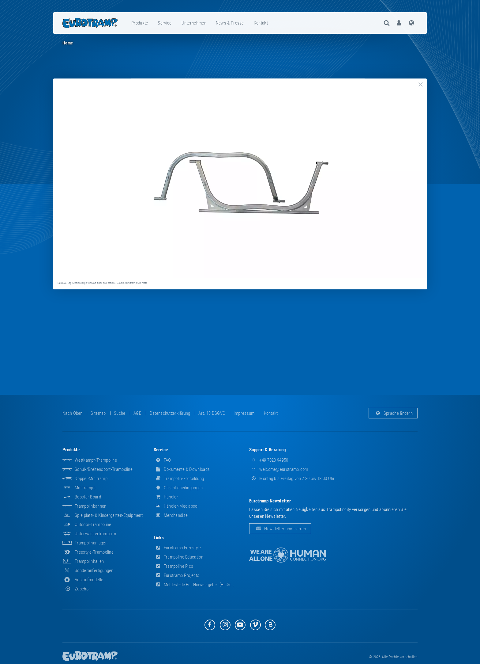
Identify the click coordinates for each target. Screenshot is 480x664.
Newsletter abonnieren (280, 529)
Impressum (244, 413)
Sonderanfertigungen (94, 570)
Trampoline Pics (173, 566)
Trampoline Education (178, 557)
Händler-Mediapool (176, 506)
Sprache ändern (393, 413)
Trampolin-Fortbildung (179, 478)
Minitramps (85, 487)
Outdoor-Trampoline (93, 524)
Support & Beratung (267, 449)
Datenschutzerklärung (170, 413)
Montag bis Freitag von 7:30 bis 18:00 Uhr (292, 478)
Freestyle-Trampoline (94, 552)
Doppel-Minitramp (91, 478)
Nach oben (72, 413)
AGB (137, 413)
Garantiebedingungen (178, 487)
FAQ (162, 460)
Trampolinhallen (89, 561)
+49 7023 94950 (268, 460)
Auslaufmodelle (89, 579)
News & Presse (230, 23)
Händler (166, 497)
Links (159, 537)
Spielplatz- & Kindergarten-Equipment (109, 515)
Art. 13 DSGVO (211, 413)
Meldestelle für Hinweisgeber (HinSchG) (196, 584)
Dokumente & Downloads (182, 469)
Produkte (139, 23)
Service (164, 23)
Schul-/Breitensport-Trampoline (104, 469)
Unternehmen (194, 23)
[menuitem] (140, 23)
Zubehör (76, 589)
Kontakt (261, 23)
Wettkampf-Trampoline (96, 460)
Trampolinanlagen (91, 543)
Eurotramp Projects (177, 575)
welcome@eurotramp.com (278, 469)
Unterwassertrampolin (95, 533)
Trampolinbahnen (91, 506)
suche (120, 413)
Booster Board (88, 497)
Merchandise (171, 515)
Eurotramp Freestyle (177, 548)
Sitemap (98, 413)
